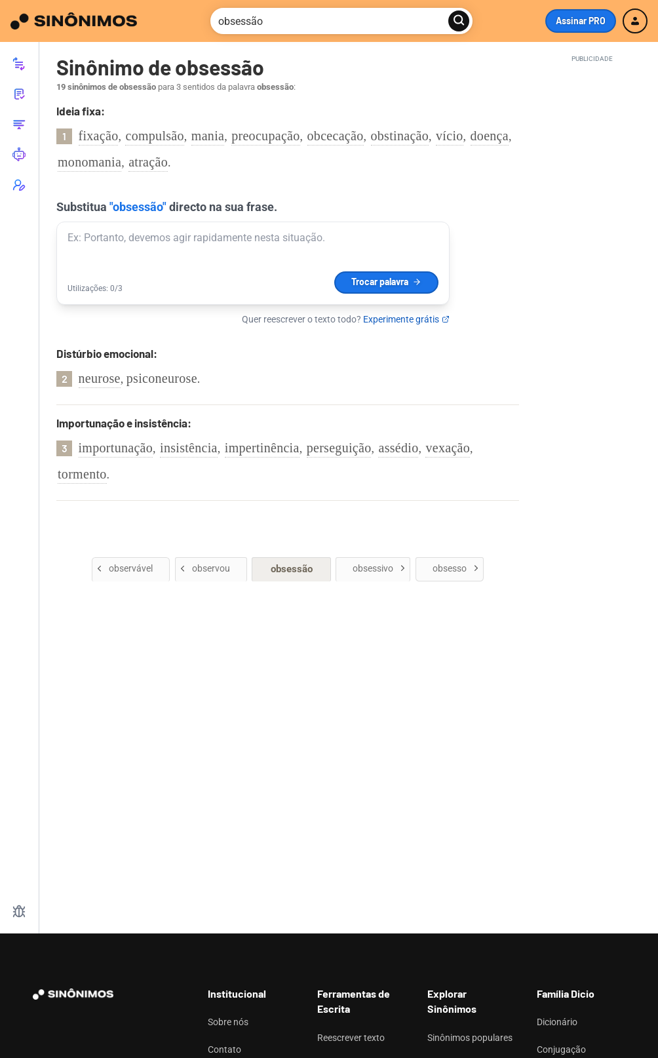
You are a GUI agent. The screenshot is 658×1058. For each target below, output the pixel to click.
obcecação (335, 135)
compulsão (154, 135)
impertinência (262, 448)
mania (207, 135)
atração (148, 162)
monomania (89, 162)
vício (449, 135)
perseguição (339, 448)
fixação (99, 135)
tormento (82, 474)
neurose (100, 378)
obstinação (400, 135)
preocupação (265, 135)
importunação (116, 448)
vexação (447, 448)
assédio (398, 448)
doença (490, 135)
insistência (189, 448)
